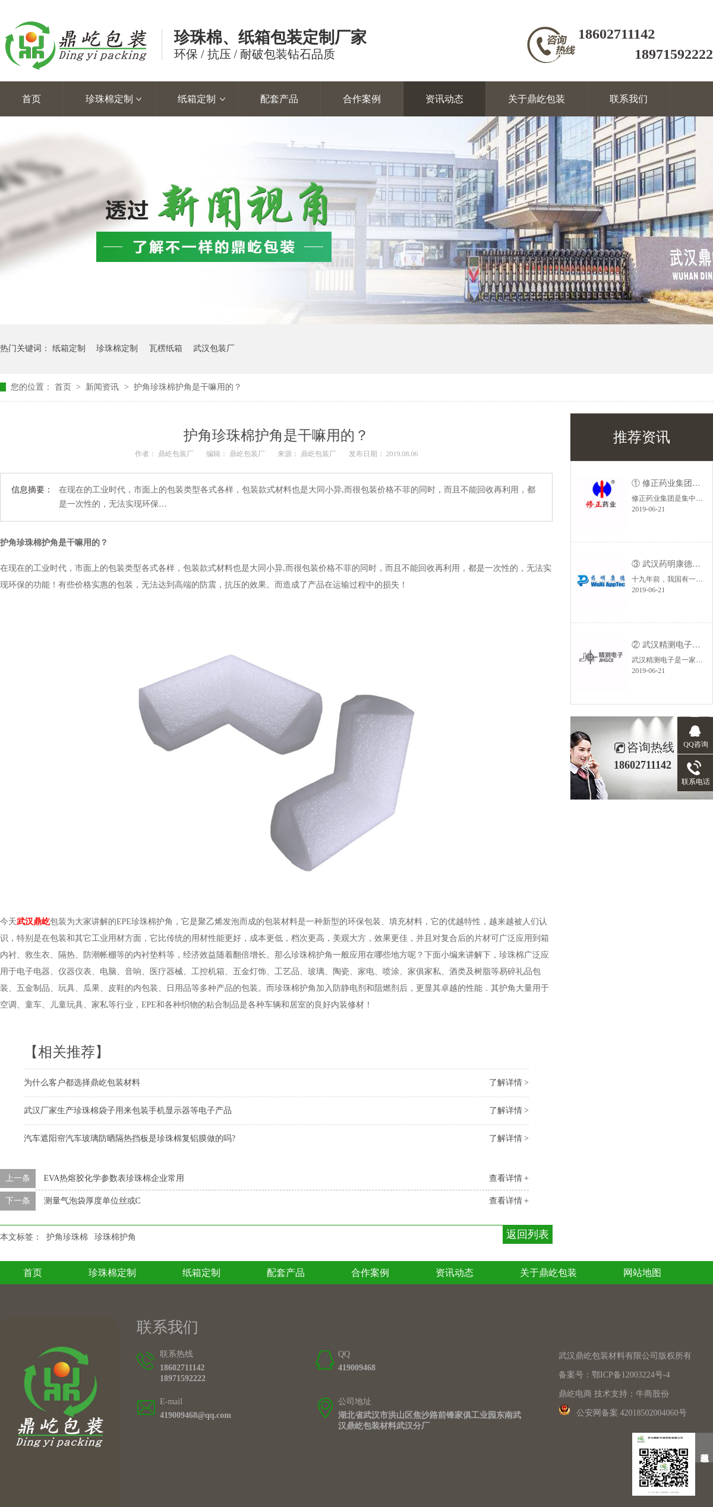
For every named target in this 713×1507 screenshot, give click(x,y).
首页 (31, 99)
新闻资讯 (103, 387)
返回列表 (527, 1234)
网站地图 (642, 1273)
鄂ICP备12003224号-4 (631, 1374)
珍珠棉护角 (115, 1237)
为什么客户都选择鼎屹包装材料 (82, 1082)
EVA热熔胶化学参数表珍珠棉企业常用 (114, 1178)
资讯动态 (444, 99)
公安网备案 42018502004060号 (631, 1412)
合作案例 (362, 99)
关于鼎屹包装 (536, 99)
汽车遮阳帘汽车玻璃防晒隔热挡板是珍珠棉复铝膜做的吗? (129, 1138)
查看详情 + (509, 1178)
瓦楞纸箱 (165, 348)
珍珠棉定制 (109, 99)
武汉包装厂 (214, 348)
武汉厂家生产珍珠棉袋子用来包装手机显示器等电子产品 (128, 1110)
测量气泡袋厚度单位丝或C (92, 1200)
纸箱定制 (197, 99)
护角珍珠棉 (67, 1237)
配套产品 (279, 99)
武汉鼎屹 (33, 921)
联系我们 (629, 99)
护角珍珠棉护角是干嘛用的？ (188, 387)
